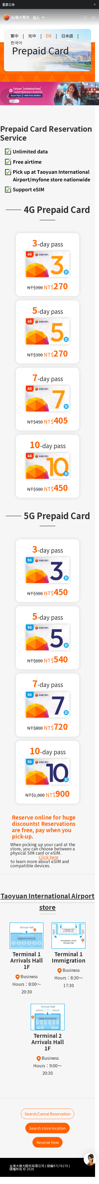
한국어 (16, 42)
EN (48, 36)
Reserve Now (47, 1148)
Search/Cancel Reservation (48, 1115)
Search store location (48, 1131)
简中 (32, 36)
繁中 (14, 36)
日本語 (67, 36)
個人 (39, 17)
